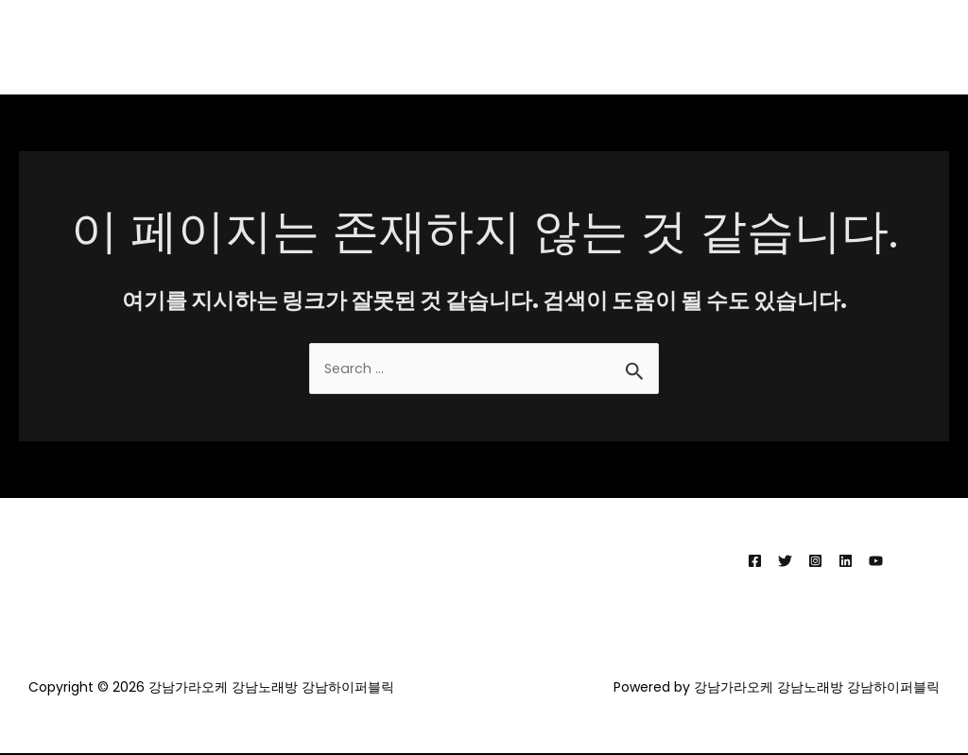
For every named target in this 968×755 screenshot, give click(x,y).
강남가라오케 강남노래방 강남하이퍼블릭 (803, 47)
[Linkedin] (845, 562)
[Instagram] (815, 562)
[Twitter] (785, 562)
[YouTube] (876, 562)
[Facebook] (755, 562)
